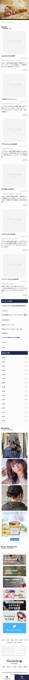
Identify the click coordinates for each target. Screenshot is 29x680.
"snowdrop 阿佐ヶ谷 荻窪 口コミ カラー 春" (11, 60)
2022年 (3, 373)
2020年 (3, 381)
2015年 (3, 402)
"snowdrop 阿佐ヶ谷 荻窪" (7, 148)
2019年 (3, 385)
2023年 (3, 368)
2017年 (3, 394)
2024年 (3, 364)
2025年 (3, 360)
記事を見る (25, 69)
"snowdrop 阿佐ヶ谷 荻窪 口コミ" (8, 282)
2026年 (3, 356)
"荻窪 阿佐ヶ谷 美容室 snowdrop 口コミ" (10, 237)
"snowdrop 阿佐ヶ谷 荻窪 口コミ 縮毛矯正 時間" (12, 193)
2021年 (3, 377)
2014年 (3, 406)
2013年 (3, 410)
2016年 (3, 398)
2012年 (3, 415)
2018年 (3, 389)
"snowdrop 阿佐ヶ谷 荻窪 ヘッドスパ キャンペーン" (12, 103)
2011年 (3, 419)
